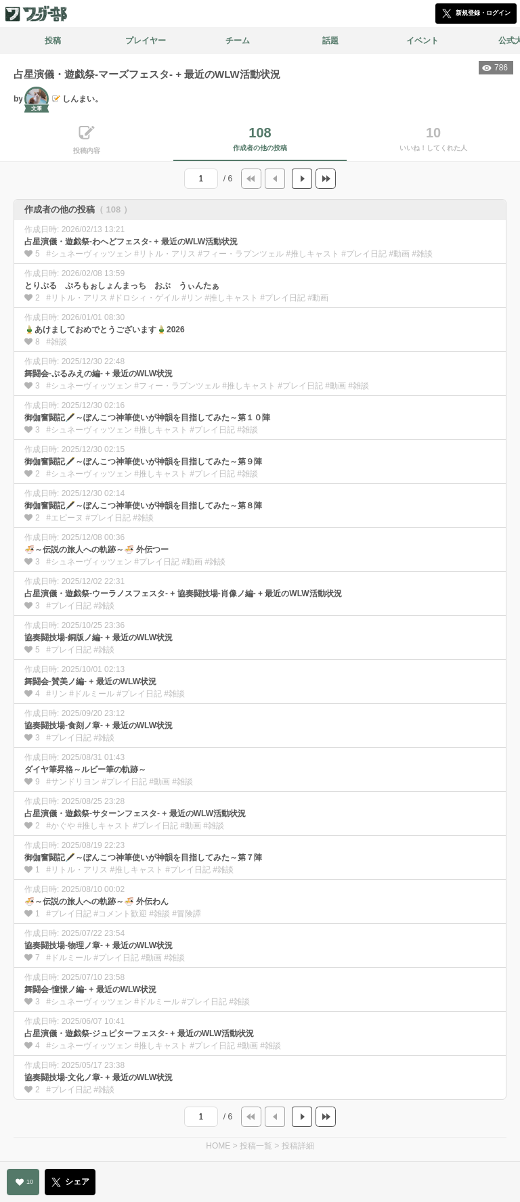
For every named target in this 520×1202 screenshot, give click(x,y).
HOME (218, 1146)
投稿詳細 (298, 1146)
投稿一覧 (256, 1146)
